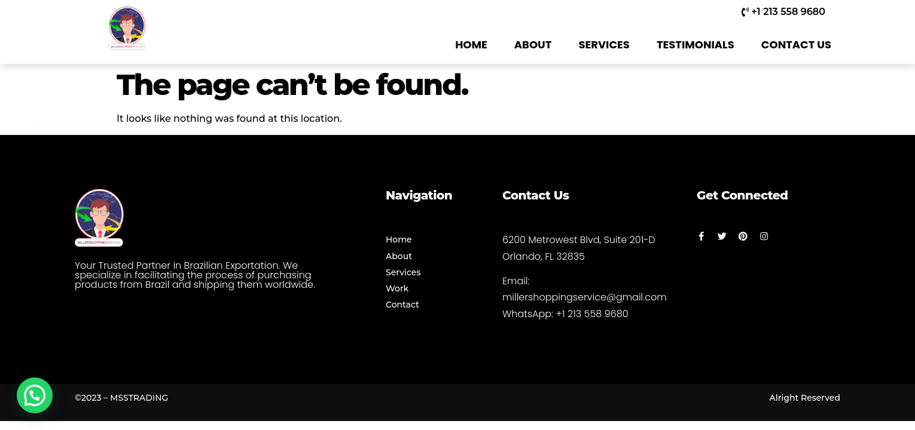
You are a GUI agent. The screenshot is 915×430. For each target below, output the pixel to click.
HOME (471, 44)
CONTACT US (796, 44)
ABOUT (533, 44)
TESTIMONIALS (695, 44)
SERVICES (604, 44)
